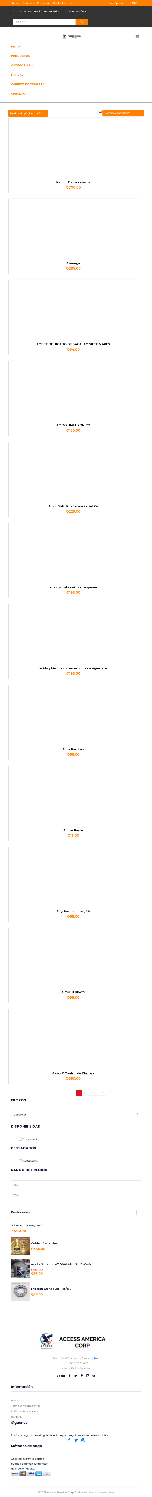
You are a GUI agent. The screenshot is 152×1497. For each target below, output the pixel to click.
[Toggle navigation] (137, 36)
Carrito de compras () (35, 11)
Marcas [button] (19, 74)
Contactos (59, 3)
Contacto (17, 1417)
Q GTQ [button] (133, 3)
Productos (20, 56)
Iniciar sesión (75, 11)
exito (71, 3)
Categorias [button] (22, 65)
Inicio (15, 46)
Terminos (29, 3)
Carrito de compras (27, 84)
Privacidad (43, 3)
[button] (118, 3)
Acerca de (17, 1400)
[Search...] (44, 22)
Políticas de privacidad (25, 1411)
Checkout (19, 93)
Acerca (16, 3)
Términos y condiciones (25, 1406)
